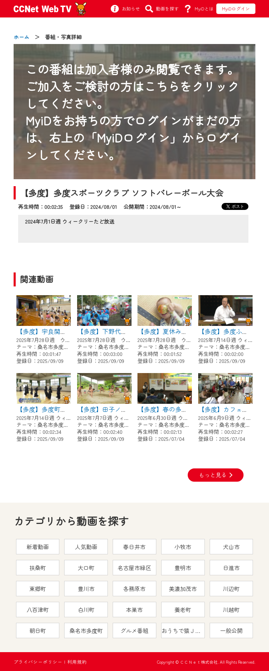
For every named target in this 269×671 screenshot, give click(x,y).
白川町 (86, 609)
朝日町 (37, 630)
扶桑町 (37, 567)
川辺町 (231, 588)
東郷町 (37, 588)
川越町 (231, 609)
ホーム (21, 37)
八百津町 (38, 609)
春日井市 (134, 546)
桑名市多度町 (86, 630)
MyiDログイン (236, 8)
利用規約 (77, 661)
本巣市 (134, 609)
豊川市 (86, 588)
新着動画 (38, 546)
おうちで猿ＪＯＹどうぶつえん (183, 630)
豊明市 (182, 567)
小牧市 (182, 546)
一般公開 (231, 630)
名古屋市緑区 (134, 567)
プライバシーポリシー (38, 661)
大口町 (86, 567)
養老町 (182, 609)
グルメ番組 (134, 630)
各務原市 (134, 588)
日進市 (231, 567)
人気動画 (86, 546)
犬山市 (231, 546)
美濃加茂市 (183, 588)
